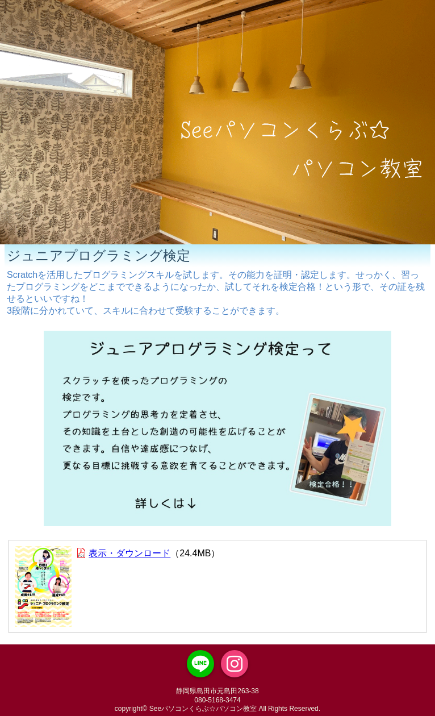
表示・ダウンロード (129, 553)
